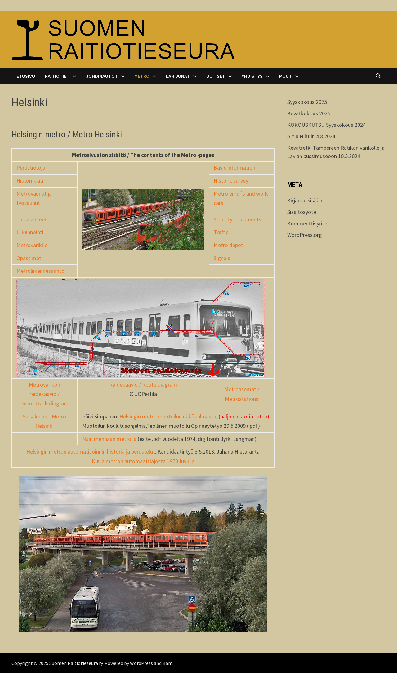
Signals (222, 258)
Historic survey (231, 180)
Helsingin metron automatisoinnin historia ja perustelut (90, 451)
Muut (285, 76)
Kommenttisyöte (307, 223)
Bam (167, 663)
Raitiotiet (57, 76)
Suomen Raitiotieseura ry (76, 663)
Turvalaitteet (31, 219)
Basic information (234, 167)
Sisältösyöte (301, 211)
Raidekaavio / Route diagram (143, 384)
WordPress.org (304, 234)
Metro (141, 76)
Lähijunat (178, 76)
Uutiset (215, 76)
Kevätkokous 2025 (308, 113)
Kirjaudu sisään (304, 200)
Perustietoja (30, 167)
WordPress (141, 663)
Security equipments (237, 219)
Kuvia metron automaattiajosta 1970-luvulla (143, 461)
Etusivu (25, 76)
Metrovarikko (32, 245)
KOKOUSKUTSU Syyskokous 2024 (326, 124)
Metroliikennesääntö (40, 270)
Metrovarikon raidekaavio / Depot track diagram (44, 394)
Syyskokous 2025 (307, 101)
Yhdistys (252, 76)
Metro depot (228, 245)
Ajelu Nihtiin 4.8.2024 (311, 136)
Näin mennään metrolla (109, 438)
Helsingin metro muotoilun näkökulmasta (167, 416)
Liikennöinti (29, 232)
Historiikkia (29, 180)
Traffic (221, 232)
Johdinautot (102, 76)
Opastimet (28, 258)
